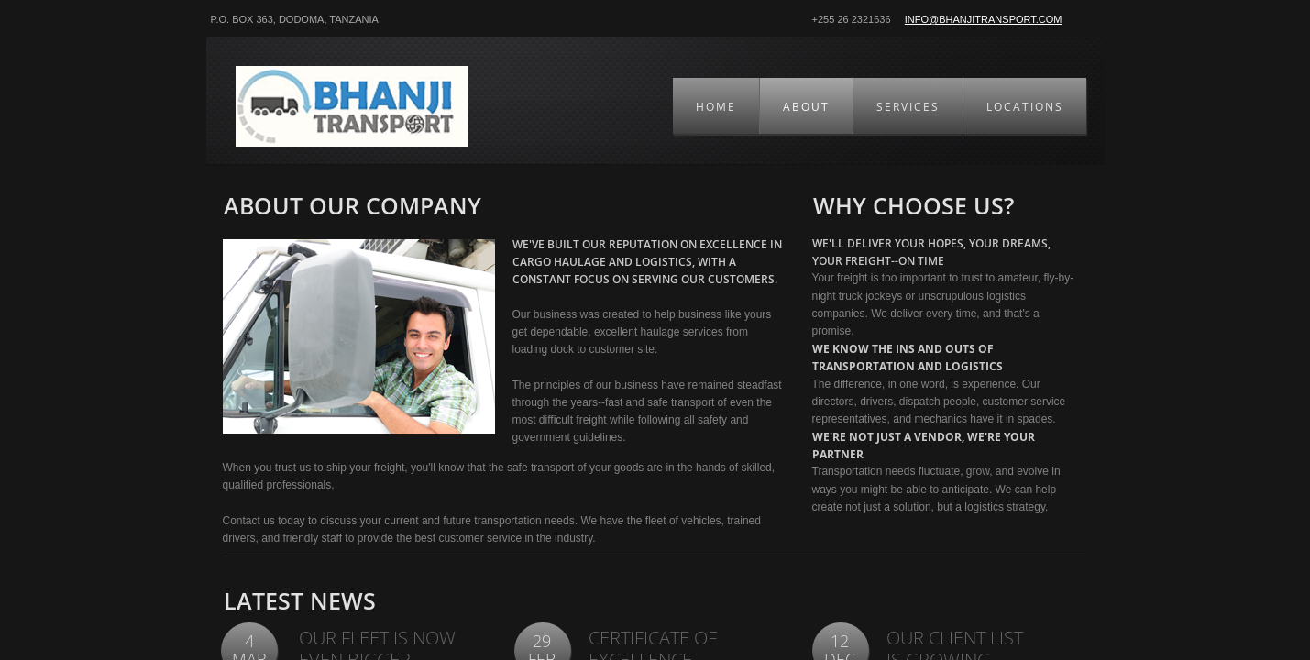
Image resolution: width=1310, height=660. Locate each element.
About (806, 107)
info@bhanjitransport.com (983, 19)
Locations (1024, 107)
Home (716, 107)
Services (908, 107)
